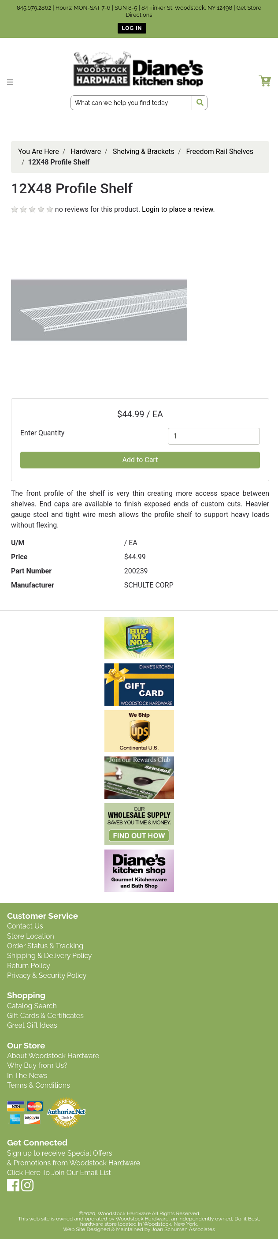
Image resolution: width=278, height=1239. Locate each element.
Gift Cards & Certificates (45, 1015)
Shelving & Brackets (143, 151)
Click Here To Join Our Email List (59, 1172)
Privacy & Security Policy (46, 975)
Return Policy (28, 966)
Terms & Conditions (38, 1085)
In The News (27, 1075)
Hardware (85, 151)
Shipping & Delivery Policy (49, 955)
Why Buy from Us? (37, 1065)
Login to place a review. (178, 209)
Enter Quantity (42, 433)
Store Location (30, 936)
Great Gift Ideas (32, 1025)
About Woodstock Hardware (53, 1056)
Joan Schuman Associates (183, 1229)
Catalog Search (32, 1006)
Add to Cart (140, 460)
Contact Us (25, 926)
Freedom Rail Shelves (219, 151)
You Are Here (38, 151)
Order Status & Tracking (45, 946)
